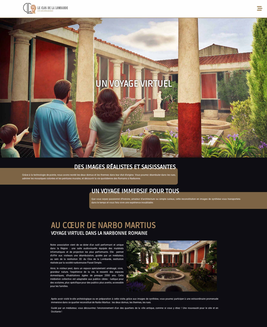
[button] (177, 9)
